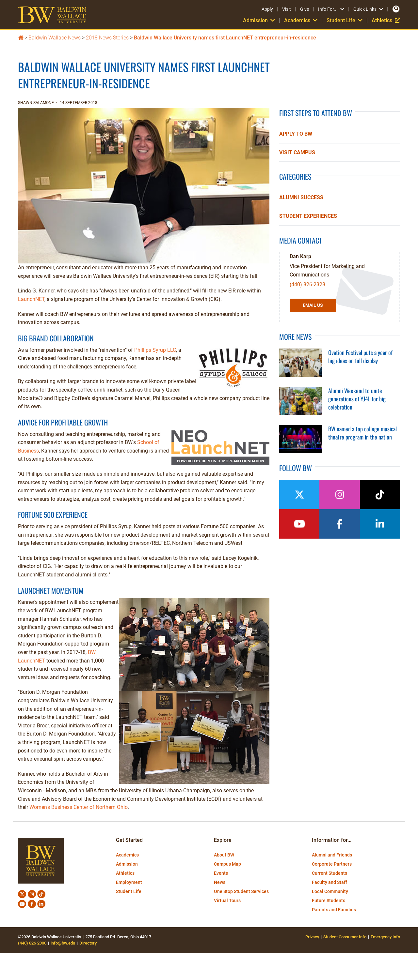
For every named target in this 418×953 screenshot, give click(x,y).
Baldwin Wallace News (54, 38)
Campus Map (227, 864)
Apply (267, 9)
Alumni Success (301, 197)
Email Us (313, 305)
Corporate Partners (332, 864)
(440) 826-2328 (307, 284)
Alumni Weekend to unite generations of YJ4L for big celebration (357, 398)
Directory (88, 943)
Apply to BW (295, 134)
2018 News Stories (107, 38)
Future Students (328, 900)
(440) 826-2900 (32, 943)
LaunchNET (31, 299)
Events (221, 873)
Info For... (331, 9)
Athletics (386, 20)
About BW (224, 854)
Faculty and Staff (329, 882)
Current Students (329, 873)
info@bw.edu (63, 943)
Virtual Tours (227, 900)
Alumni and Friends (332, 854)
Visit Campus (297, 152)
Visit (286, 9)
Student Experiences (308, 216)
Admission (259, 20)
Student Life (344, 20)
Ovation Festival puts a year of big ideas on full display (360, 356)
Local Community (330, 891)
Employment (129, 882)
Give (304, 9)
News (219, 882)
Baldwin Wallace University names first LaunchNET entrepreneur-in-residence (225, 38)
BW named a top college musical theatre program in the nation (362, 432)
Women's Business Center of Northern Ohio (78, 807)
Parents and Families (334, 909)
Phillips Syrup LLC (155, 350)
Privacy (312, 936)
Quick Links (368, 9)
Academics (300, 20)
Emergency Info (385, 936)
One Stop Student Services (241, 891)
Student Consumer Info (344, 936)
